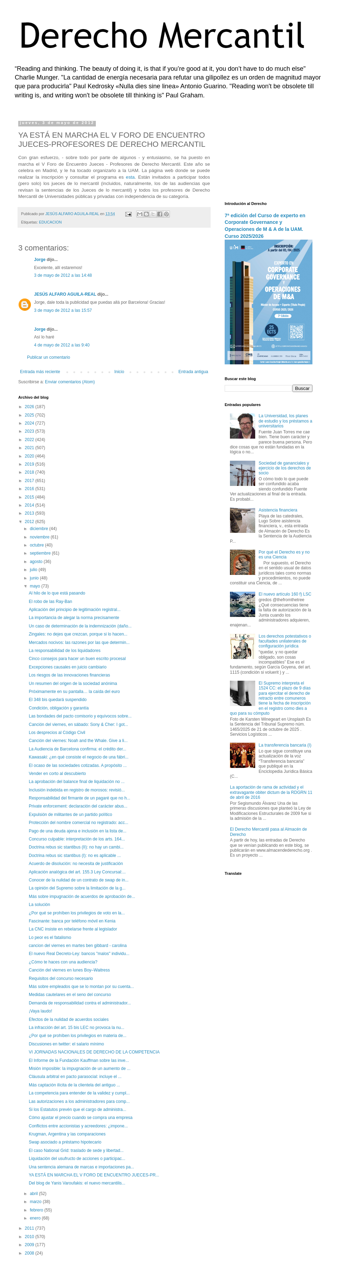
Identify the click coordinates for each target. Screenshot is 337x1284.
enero (36, 1218)
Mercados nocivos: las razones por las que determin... (79, 642)
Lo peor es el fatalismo (50, 937)
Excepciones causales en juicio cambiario (67, 667)
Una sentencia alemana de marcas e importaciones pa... (81, 1167)
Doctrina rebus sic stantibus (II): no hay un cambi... (76, 847)
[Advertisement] (268, 156)
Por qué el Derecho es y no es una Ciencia (284, 554)
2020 (30, 456)
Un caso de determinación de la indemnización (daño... (80, 626)
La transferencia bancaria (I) (285, 745)
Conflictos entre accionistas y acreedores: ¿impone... (78, 1126)
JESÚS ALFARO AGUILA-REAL (65, 294)
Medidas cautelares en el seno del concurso (70, 994)
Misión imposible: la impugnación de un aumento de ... (80, 1068)
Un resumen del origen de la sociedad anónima (73, 683)
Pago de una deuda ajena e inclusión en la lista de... (77, 831)
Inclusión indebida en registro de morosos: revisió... (77, 790)
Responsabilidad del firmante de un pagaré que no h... (79, 798)
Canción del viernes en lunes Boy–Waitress (69, 970)
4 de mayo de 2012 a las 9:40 (62, 345)
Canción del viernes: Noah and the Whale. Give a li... (78, 740)
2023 (30, 431)
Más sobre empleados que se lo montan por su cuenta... (81, 986)
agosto (37, 561)
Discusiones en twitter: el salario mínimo (66, 1044)
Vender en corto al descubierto (57, 773)
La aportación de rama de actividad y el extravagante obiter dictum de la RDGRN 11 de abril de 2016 (271, 792)
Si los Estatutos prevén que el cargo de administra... (77, 1109)
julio (34, 569)
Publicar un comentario (48, 357)
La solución (39, 904)
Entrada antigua (193, 371)
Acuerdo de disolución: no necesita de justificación (76, 863)
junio (35, 578)
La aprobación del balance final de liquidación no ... (77, 781)
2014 (30, 505)
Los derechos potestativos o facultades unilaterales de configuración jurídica (285, 641)
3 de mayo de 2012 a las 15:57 (63, 310)
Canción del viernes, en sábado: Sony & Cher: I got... (78, 724)
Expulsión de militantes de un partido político (70, 814)
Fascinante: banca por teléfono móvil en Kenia (72, 921)
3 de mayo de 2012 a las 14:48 (63, 275)
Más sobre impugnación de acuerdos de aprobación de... (82, 896)
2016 (30, 488)
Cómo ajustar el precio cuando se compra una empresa (81, 1117)
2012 (30, 521)
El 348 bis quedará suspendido (58, 699)
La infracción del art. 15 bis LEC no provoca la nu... (76, 1027)
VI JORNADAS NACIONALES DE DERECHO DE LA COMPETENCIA (94, 1052)
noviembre (40, 537)
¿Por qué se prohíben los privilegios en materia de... (77, 1035)
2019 (30, 464)
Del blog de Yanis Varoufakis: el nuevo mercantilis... (77, 1183)
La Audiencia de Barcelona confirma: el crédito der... (77, 749)
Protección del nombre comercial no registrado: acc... (78, 822)
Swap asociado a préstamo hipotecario (65, 1142)
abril (34, 1193)
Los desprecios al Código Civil (57, 732)
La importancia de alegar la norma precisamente (74, 617)
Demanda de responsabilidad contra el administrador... (80, 1003)
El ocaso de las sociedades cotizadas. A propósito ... (78, 765)
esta (130, 177)
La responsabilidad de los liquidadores (64, 650)
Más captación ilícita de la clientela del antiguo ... (74, 1085)
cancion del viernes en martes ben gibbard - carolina (78, 945)
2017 (30, 480)
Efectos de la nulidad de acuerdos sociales (68, 1019)
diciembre (39, 528)
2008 (30, 1253)
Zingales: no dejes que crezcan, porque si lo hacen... (78, 634)
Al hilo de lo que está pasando (57, 593)
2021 (30, 447)
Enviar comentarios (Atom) (70, 381)
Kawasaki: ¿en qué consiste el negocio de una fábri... (78, 757)
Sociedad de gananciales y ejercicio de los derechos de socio (285, 468)
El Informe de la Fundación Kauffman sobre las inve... (79, 1060)
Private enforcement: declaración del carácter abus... (78, 806)
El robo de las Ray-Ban (50, 601)
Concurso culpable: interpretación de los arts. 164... (77, 839)
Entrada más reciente (40, 371)
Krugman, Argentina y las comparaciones (67, 1134)
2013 (30, 513)
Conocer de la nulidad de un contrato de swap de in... (78, 880)
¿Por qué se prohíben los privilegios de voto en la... (77, 913)
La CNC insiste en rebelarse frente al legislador (73, 929)
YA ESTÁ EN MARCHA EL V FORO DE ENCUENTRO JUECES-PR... (94, 1175)
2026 (30, 406)
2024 (30, 423)
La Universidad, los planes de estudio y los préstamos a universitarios (285, 420)
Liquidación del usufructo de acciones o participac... (77, 1158)
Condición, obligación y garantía (59, 708)
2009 (30, 1244)
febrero (37, 1210)
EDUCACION (50, 222)
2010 (30, 1236)
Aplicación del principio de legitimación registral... (74, 609)
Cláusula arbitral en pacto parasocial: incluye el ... (75, 1076)
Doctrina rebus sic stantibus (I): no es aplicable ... (75, 855)
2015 (30, 497)
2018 (30, 472)
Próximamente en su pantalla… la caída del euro (74, 691)
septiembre (41, 553)
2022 (30, 439)
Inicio (119, 371)
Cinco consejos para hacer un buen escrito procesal (77, 658)
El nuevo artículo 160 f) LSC (285, 594)
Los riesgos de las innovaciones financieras (69, 675)
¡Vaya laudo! (40, 1011)
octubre (37, 545)
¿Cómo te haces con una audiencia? (63, 962)
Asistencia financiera (278, 510)
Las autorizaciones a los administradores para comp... (79, 1101)
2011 (30, 1228)
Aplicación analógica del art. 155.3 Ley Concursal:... (77, 872)
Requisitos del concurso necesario (61, 978)
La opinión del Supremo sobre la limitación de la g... (77, 888)
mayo (35, 586)
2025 (30, 415)
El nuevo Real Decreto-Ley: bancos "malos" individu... (79, 953)
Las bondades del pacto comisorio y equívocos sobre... (80, 716)
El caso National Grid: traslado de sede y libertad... (76, 1150)
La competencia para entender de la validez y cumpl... (79, 1093)
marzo (36, 1201)
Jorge (40, 259)
